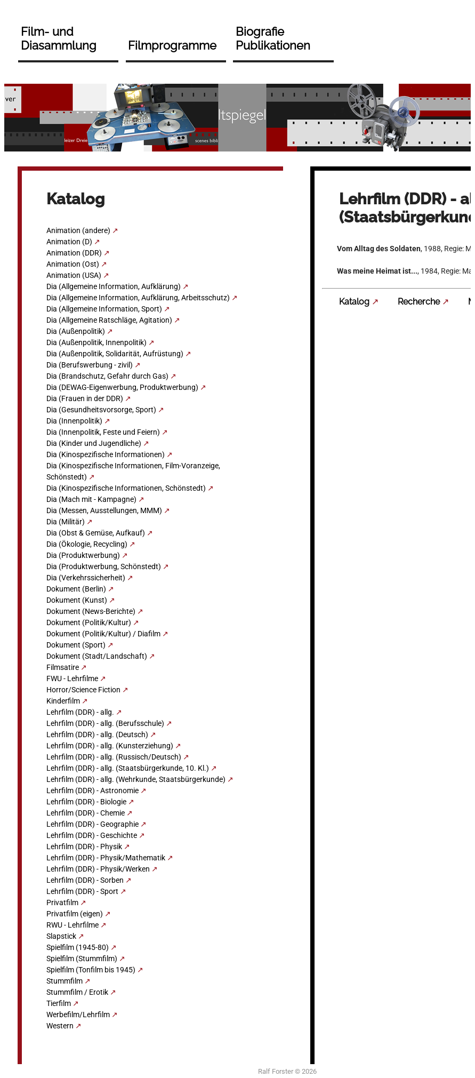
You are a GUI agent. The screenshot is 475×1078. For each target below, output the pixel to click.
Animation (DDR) (74, 253)
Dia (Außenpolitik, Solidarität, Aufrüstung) (114, 353)
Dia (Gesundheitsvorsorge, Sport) (101, 409)
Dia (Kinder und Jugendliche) (93, 443)
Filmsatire (62, 667)
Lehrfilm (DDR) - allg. (80, 712)
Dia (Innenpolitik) (74, 421)
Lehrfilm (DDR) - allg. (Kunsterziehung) (109, 745)
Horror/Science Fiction (83, 689)
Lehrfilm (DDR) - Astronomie (92, 790)
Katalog (354, 302)
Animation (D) (69, 241)
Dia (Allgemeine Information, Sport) (104, 309)
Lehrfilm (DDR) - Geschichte (91, 835)
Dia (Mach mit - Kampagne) (91, 499)
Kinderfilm (63, 701)
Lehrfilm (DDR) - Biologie (86, 801)
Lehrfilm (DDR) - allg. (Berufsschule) (105, 723)
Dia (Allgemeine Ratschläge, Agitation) (109, 320)
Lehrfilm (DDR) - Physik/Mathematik (105, 857)
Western (60, 1025)
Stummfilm (64, 981)
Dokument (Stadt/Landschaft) (96, 656)
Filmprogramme (172, 45)
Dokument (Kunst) (76, 600)
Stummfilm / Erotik (77, 992)
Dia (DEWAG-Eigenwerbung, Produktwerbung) (122, 387)
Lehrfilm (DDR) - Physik (84, 846)
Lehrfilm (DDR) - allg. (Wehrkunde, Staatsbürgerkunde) (136, 779)
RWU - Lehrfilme (72, 925)
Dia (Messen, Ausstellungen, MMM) (104, 510)
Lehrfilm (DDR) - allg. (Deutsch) (97, 734)
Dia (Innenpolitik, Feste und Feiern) (103, 432)
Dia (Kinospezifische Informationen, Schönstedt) (126, 488)
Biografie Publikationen (273, 38)
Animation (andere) (78, 230)
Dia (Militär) (65, 521)
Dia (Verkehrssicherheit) (85, 577)
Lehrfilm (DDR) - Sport (82, 891)
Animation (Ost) (72, 264)
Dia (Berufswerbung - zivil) (89, 365)
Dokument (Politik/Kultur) (88, 622)
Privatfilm (62, 902)
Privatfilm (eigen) (74, 913)
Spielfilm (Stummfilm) (81, 958)
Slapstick (61, 936)
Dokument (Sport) (76, 645)
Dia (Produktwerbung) (83, 555)
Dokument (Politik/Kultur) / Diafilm (103, 633)
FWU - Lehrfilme (72, 678)
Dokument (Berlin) (76, 589)
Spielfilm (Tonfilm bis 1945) (90, 969)
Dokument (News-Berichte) (90, 611)
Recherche (419, 302)
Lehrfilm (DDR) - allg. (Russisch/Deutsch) (113, 757)
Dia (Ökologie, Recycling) (86, 544)
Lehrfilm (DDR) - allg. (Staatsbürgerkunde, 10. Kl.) (127, 768)
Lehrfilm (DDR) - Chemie (85, 813)
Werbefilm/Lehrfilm (78, 1014)
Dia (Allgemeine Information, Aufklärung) (113, 286)
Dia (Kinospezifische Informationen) (105, 454)
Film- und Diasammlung (58, 38)
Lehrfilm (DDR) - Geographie (92, 824)
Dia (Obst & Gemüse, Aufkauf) (95, 533)
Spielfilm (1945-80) (77, 947)
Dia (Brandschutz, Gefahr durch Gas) (107, 376)
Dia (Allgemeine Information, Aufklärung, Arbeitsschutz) (138, 297)
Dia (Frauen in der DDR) (84, 398)
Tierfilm (58, 1003)
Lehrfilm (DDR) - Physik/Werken (98, 869)
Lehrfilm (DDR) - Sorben (85, 880)
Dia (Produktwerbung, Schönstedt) (103, 566)
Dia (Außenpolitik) (75, 331)
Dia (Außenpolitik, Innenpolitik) (96, 342)
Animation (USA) (73, 275)
